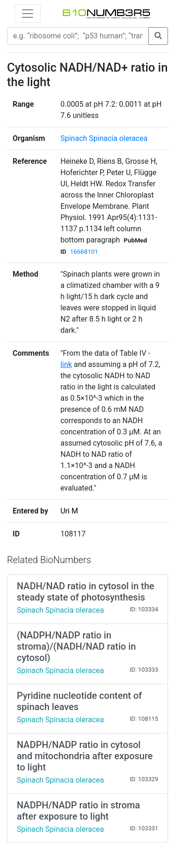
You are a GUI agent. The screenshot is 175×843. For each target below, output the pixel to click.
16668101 (84, 251)
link (66, 364)
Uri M (69, 510)
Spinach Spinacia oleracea (103, 138)
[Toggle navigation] (27, 13)
